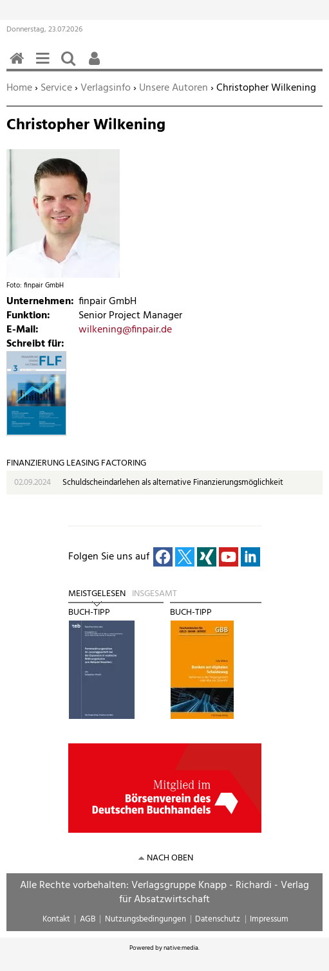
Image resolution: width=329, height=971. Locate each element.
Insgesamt (154, 594)
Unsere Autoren (173, 88)
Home (19, 88)
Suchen (71, 65)
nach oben (170, 858)
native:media (181, 948)
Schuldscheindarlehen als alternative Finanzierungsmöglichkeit (172, 482)
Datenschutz (217, 919)
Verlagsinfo (105, 88)
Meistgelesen (97, 594)
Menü (45, 65)
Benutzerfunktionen (96, 65)
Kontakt (56, 919)
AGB (87, 919)
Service (56, 88)
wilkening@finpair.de (125, 330)
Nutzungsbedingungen (145, 919)
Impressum (269, 919)
